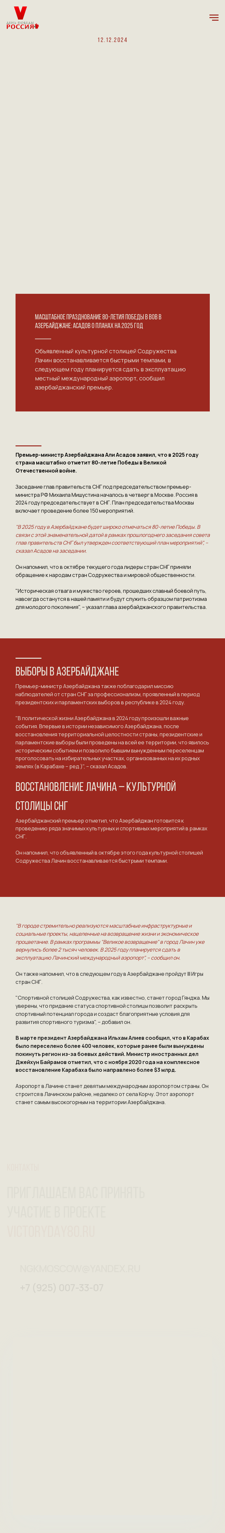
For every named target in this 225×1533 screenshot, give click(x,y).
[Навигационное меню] (214, 18)
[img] (23, 1291)
